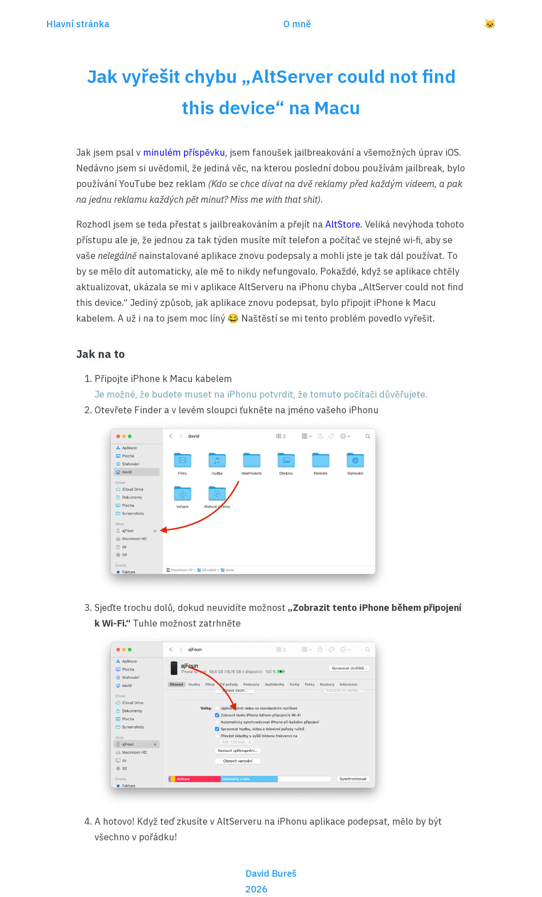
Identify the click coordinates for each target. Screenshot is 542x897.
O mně (297, 24)
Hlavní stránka (77, 24)
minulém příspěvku (184, 152)
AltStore (342, 224)
